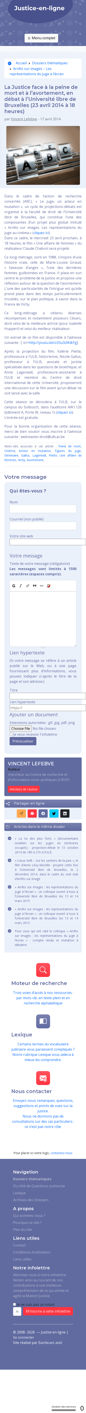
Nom (14, 502)
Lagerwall (39, 455)
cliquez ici (41, 232)
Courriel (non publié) (27, 519)
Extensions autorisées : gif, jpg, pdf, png (42, 722)
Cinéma (9, 451)
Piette (53, 455)
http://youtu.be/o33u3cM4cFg (53, 342)
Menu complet (41, 38)
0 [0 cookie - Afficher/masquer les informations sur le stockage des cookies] (82, 1408)
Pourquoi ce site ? (27, 1222)
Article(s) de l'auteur (24, 789)
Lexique (19, 1193)
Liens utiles (22, 1259)
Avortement (35, 460)
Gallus (25, 455)
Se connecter (23, 1337)
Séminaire (11, 455)
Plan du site (22, 1229)
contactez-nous (62, 1153)
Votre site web (21, 536)
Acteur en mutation (35, 451)
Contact (19, 1245)
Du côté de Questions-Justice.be (39, 1186)
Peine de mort (69, 446)
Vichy (21, 460)
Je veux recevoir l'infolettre (35, 734)
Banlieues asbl (50, 1342)
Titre (14, 690)
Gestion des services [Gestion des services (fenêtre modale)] (64, 1408)
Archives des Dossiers (31, 1199)
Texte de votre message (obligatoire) (40, 563)
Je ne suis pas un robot (33, 1304)
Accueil (17, 63)
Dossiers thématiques (50, 63)
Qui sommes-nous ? (29, 1215)
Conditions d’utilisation (32, 1252)
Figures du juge (68, 451)
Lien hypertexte (22, 702)
